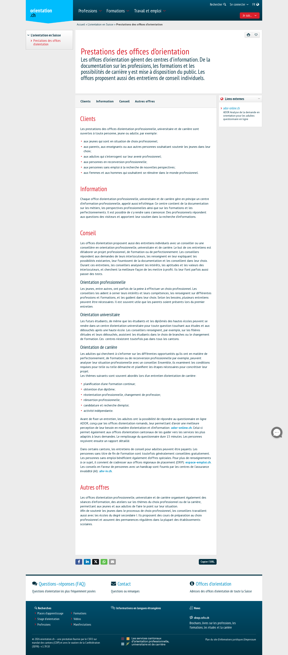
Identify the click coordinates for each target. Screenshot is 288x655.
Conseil (124, 101)
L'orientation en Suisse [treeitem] (46, 35)
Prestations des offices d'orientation (139, 24)
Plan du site (211, 639)
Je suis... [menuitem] (250, 15)
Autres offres (145, 101)
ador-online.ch (181, 428)
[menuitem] (89, 10)
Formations (80, 613)
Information (105, 101)
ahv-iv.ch (105, 471)
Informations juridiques (231, 639)
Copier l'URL (208, 561)
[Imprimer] (248, 35)
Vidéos (77, 619)
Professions (44, 624)
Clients (85, 101)
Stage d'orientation (48, 619)
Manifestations (82, 624)
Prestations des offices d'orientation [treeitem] (47, 42)
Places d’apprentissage (50, 613)
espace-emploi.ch (198, 462)
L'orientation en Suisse (100, 24)
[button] (78, 562)
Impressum (250, 639)
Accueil (81, 24)
